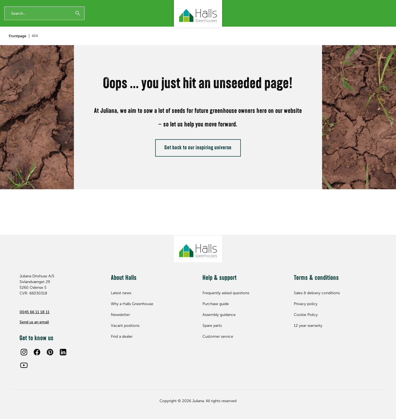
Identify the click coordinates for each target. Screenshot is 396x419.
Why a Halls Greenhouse (132, 304)
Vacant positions (125, 325)
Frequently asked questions (225, 293)
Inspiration (133, 42)
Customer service (217, 336)
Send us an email (34, 322)
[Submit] (77, 22)
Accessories (60, 42)
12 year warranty (16, 5)
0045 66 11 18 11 (34, 312)
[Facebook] (37, 352)
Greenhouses (20, 42)
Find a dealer (122, 336)
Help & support (345, 42)
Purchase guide (215, 304)
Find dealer (380, 42)
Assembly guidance (219, 314)
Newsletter (322, 4)
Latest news (121, 293)
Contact (345, 4)
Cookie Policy (306, 314)
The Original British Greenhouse (61, 5)
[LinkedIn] (63, 352)
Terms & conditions (316, 278)
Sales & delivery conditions (317, 293)
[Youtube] (24, 365)
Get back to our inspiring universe (198, 174)
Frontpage (17, 62)
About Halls (310, 42)
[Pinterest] (50, 352)
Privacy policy (305, 304)
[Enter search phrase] (44, 22)
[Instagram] (24, 352)
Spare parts (99, 42)
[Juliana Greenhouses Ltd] (198, 13)
